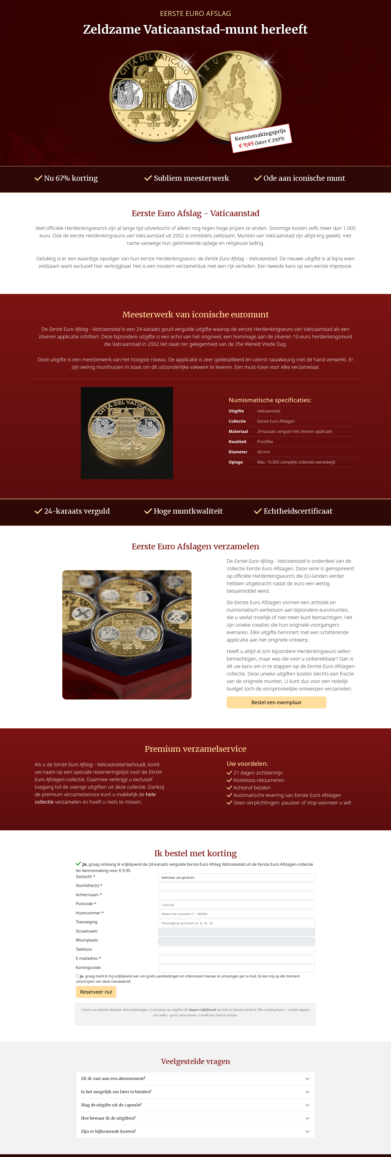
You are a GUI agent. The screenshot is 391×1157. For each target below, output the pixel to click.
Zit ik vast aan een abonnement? (113, 1078)
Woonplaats (87, 940)
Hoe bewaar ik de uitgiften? (108, 1118)
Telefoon (84, 949)
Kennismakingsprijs (260, 138)
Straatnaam (87, 931)
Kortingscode (88, 967)
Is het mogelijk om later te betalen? (116, 1091)
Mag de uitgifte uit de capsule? (111, 1104)
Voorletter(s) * (89, 885)
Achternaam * (89, 894)
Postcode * (86, 903)
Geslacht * (85, 876)
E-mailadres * (88, 958)
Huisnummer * (90, 913)
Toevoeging (87, 922)
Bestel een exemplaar (276, 702)
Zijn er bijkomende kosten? (108, 1131)
